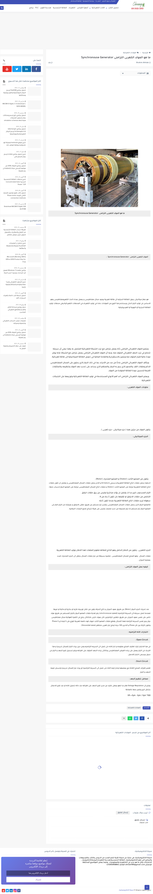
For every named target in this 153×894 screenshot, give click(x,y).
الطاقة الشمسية (60, 8)
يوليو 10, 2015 (20, 241)
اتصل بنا (98, 1)
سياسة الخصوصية (88, 1)
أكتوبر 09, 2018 (19, 190)
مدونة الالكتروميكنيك (126, 890)
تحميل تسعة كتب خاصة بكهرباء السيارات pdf (14, 297)
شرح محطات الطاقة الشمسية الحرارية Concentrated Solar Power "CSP (15, 182)
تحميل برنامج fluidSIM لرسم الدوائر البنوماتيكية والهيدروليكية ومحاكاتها (14, 93)
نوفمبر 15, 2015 (19, 88)
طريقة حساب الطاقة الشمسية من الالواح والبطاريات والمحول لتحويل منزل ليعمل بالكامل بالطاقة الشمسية (15, 232)
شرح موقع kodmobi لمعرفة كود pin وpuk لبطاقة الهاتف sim (14, 144)
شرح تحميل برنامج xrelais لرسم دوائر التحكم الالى (15, 156)
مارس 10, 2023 (19, 101)
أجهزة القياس (82, 8)
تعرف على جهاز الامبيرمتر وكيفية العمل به (14, 347)
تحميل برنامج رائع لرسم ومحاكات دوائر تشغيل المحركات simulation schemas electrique (14, 118)
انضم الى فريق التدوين (108, 1)
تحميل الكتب (113, 8)
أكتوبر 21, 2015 (19, 293)
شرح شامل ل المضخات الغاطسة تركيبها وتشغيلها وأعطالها (16, 246)
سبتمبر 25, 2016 (19, 227)
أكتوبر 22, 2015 (19, 163)
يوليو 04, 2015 (20, 305)
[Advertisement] (76, 30)
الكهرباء (72, 8)
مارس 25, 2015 (19, 279)
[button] (142, 718)
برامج (31, 8)
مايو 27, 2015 (20, 151)
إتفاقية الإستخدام (76, 1)
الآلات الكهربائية (98, 8)
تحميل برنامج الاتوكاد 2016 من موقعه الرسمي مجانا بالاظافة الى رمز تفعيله (14, 168)
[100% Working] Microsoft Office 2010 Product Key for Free (16, 259)
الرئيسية (146, 53)
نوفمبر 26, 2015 (19, 318)
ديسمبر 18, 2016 (19, 113)
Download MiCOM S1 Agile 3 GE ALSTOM (15, 208)
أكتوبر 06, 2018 (19, 254)
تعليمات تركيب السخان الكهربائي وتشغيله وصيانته (14, 322)
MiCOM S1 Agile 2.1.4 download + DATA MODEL (14, 105)
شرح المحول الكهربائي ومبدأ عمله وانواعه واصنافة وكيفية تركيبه (16, 284)
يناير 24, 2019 (20, 126)
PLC (36, 8)
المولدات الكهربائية (131, 53)
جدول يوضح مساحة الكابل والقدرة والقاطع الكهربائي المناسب (16, 309)
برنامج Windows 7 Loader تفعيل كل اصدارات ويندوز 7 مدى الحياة (14, 272)
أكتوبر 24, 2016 (19, 177)
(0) (50, 63)
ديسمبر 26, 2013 (19, 343)
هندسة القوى (45, 8)
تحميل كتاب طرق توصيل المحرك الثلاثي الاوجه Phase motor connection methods (14, 195)
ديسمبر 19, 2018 (19, 268)
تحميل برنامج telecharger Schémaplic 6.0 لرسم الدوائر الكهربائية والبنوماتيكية (16, 131)
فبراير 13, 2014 (19, 140)
